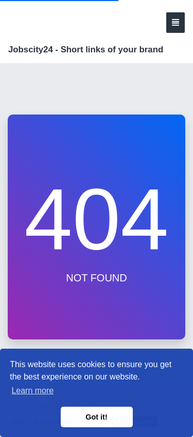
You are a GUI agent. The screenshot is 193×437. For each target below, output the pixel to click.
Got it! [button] (96, 417)
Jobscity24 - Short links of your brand (85, 49)
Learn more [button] (32, 390)
